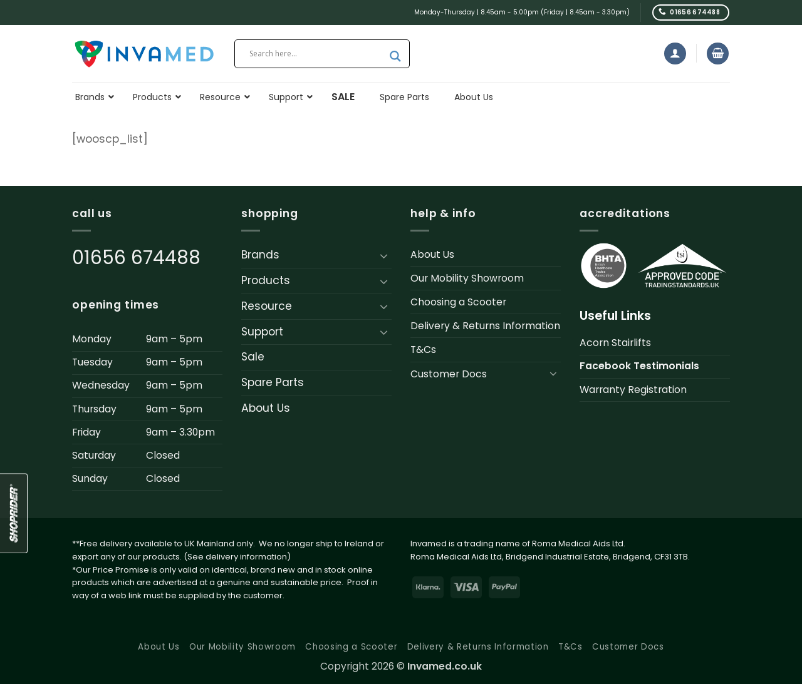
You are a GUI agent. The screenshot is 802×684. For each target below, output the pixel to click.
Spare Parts (272, 382)
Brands (260, 254)
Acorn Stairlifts (615, 342)
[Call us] (690, 12)
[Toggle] (384, 255)
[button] (675, 53)
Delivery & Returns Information (485, 325)
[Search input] (316, 54)
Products (265, 280)
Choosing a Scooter (458, 302)
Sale (252, 356)
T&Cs (423, 349)
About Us (265, 408)
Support (262, 331)
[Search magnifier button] (395, 56)
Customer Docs (448, 373)
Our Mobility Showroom (467, 278)
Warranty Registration (633, 389)
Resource (266, 306)
